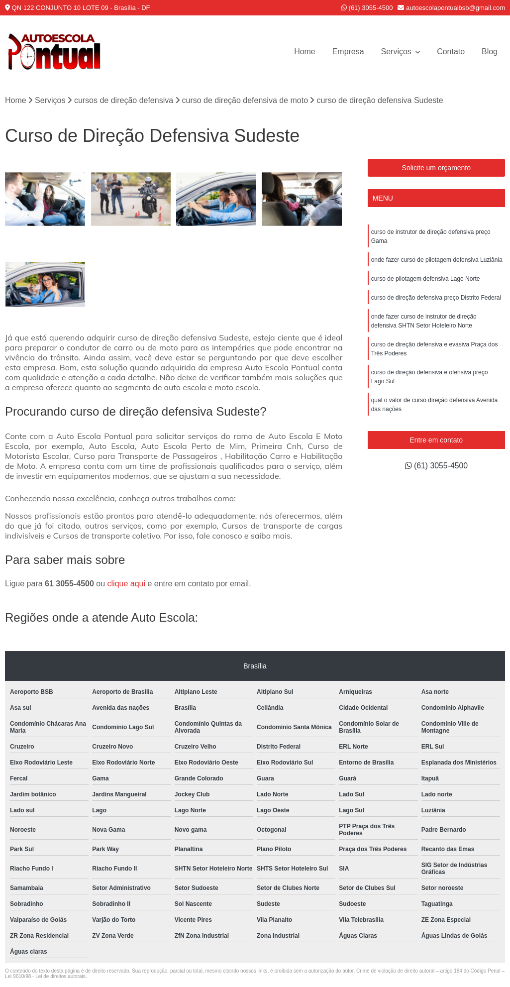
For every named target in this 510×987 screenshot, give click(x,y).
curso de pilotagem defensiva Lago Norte (425, 278)
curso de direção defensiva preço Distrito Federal (436, 297)
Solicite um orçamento (436, 168)
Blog (490, 51)
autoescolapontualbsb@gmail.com (451, 7)
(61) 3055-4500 (367, 7)
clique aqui (126, 584)
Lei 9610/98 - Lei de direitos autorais (45, 977)
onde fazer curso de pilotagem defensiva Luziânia (437, 259)
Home (304, 51)
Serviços (397, 51)
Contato (451, 51)
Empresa (348, 51)
